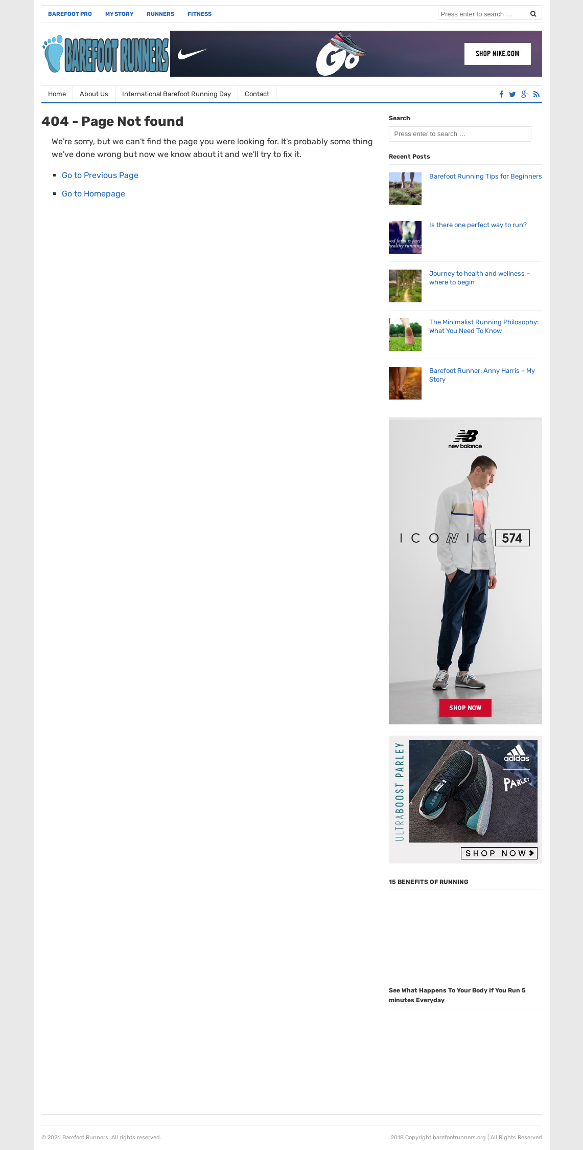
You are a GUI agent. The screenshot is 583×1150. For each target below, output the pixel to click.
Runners (160, 14)
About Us (94, 94)
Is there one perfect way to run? (478, 225)
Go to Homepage (93, 193)
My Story (119, 14)
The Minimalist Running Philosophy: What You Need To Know (484, 326)
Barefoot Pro (70, 14)
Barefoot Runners (85, 1137)
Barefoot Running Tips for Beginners (485, 176)
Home (57, 94)
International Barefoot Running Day (176, 94)
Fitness (200, 14)
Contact (257, 94)
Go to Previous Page (100, 175)
